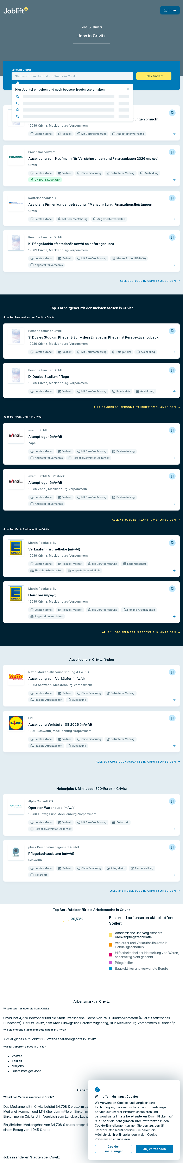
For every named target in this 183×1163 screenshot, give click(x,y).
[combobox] (72, 76)
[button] (153, 76)
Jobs (84, 27)
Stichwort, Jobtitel (21, 69)
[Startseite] (15, 10)
